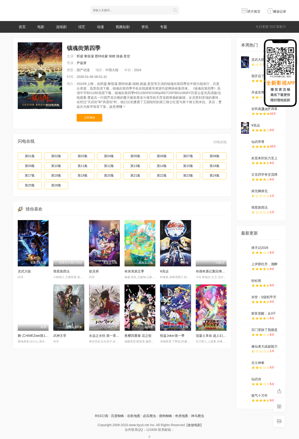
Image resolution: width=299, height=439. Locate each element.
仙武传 (256, 379)
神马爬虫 (197, 416)
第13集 (135, 166)
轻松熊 (256, 281)
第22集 (162, 175)
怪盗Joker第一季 (172, 335)
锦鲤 (112, 56)
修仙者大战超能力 (264, 346)
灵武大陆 (24, 271)
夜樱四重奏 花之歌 (138, 335)
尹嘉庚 (81, 63)
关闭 (265, 109)
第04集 (109, 156)
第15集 (188, 166)
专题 (163, 27)
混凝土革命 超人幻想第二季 (216, 335)
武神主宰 (59, 335)
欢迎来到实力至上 (264, 158)
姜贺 (127, 56)
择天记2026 (259, 248)
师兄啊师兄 (259, 191)
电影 (40, 27)
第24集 (215, 175)
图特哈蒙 (101, 56)
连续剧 (61, 27)
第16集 (215, 166)
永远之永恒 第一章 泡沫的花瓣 (111, 335)
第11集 (83, 166)
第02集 (56, 156)
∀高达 (164, 271)
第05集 (135, 156)
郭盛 (80, 56)
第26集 (56, 185)
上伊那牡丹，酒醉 (264, 264)
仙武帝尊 (257, 142)
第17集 (30, 175)
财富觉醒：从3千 (263, 313)
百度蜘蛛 (117, 416)
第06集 (162, 156)
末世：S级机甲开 (263, 297)
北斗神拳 (257, 363)
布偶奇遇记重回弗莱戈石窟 (215, 271)
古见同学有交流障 (264, 174)
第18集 (56, 175)
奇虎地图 (181, 416)
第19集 (83, 175)
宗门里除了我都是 (264, 330)
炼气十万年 (259, 395)
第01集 (30, 156)
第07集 (188, 156)
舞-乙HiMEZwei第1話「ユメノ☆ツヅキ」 (48, 335)
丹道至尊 (257, 92)
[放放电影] (194, 425)
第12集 (109, 166)
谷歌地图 (133, 416)
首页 (22, 27)
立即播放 (89, 117)
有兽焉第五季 (134, 271)
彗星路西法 (61, 271)
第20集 (109, 175)
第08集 (215, 156)
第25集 (30, 185)
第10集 (56, 166)
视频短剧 (123, 27)
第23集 (188, 175)
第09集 (30, 166)
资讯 (144, 27)
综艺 (81, 27)
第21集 (135, 175)
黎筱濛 (89, 56)
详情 (121, 107)
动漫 (100, 27)
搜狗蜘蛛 (165, 416)
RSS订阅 (101, 416)
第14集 (162, 166)
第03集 (83, 156)
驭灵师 (94, 271)
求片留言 (251, 11)
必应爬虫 (149, 416)
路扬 (119, 56)
